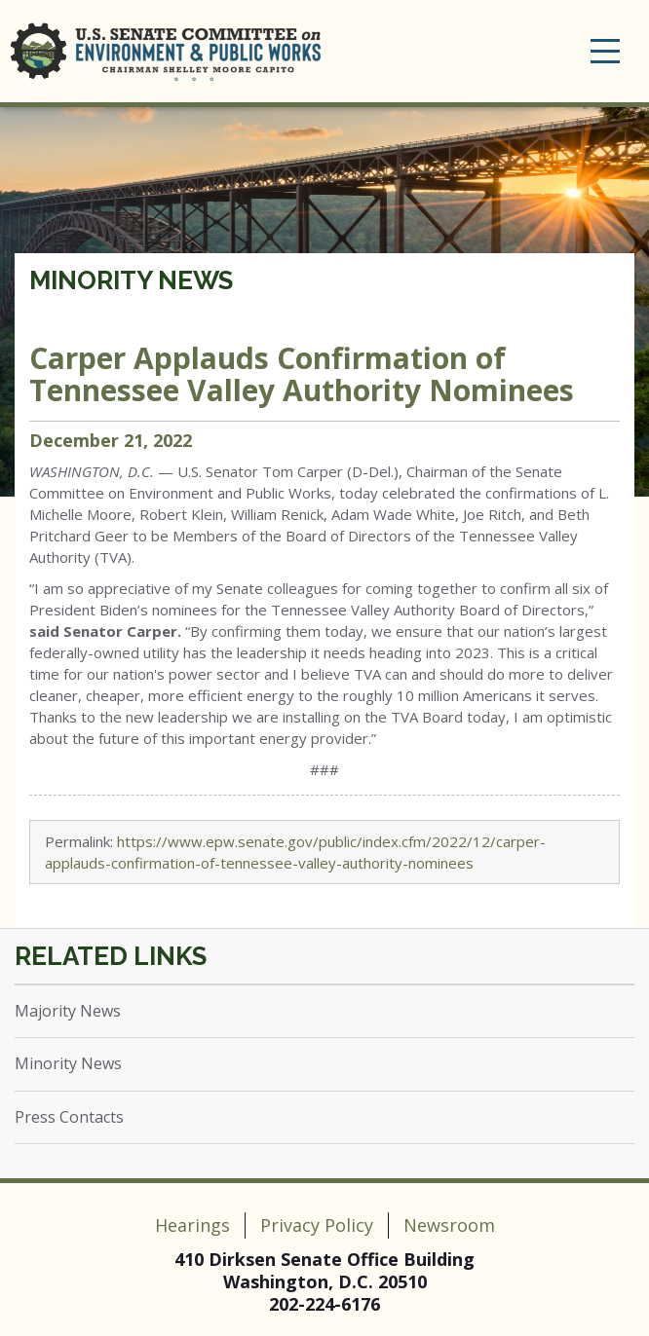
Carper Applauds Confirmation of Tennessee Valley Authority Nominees (301, 374)
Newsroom (449, 1225)
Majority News (68, 1010)
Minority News (131, 280)
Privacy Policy (316, 1225)
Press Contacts (69, 1117)
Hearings (192, 1225)
